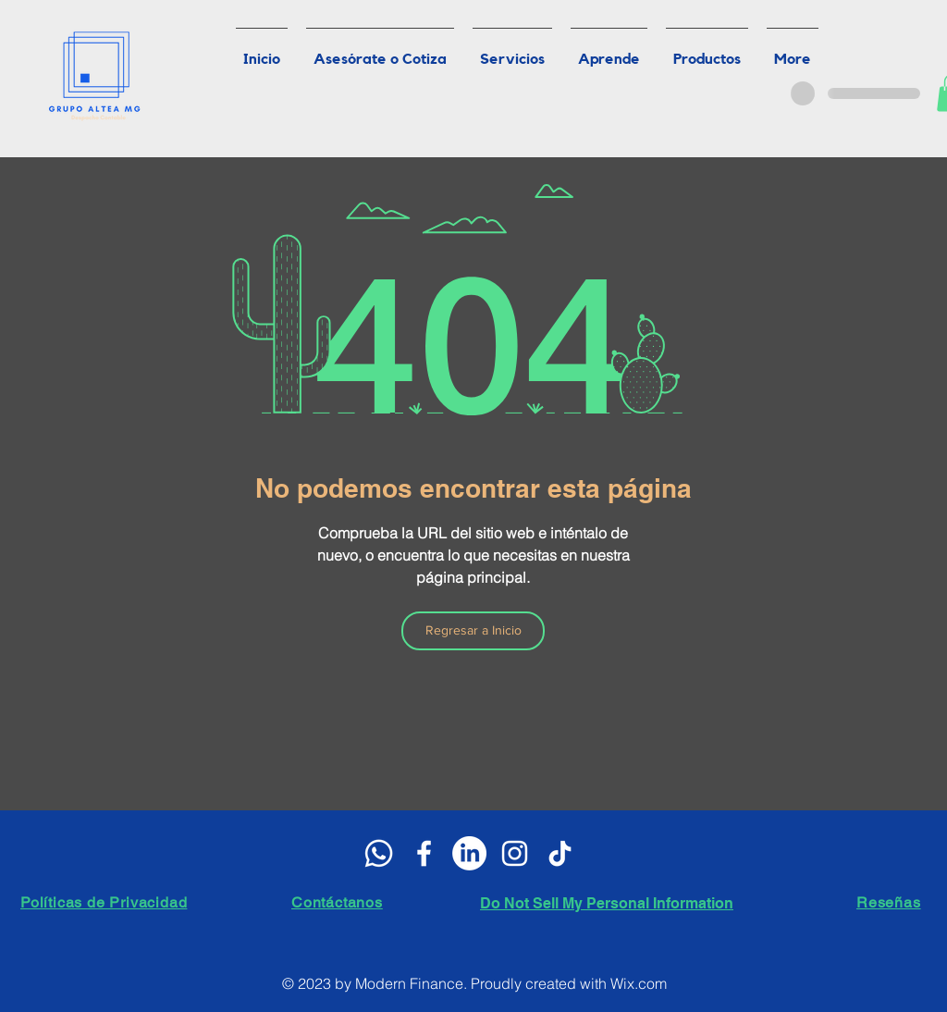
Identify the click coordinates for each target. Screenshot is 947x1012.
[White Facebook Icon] (424, 853)
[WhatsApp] (379, 853)
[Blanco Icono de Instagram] (515, 853)
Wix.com (638, 983)
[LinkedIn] (469, 853)
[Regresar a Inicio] (473, 630)
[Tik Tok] (560, 853)
